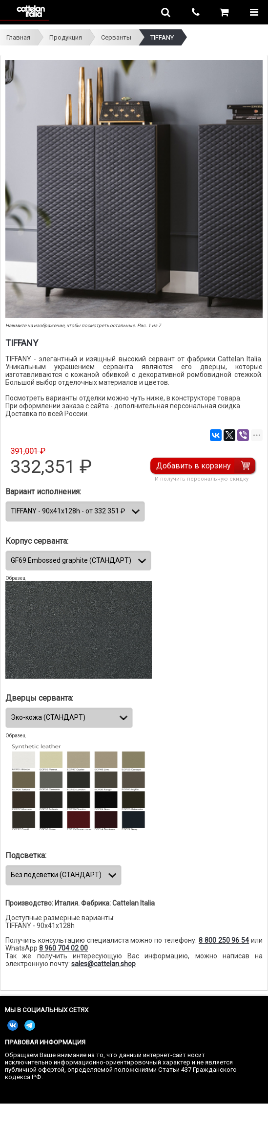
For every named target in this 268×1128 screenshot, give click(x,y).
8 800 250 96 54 (224, 940)
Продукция (65, 37)
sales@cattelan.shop (103, 964)
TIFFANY (162, 37)
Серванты (116, 37)
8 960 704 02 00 (63, 948)
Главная (18, 37)
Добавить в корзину (193, 465)
